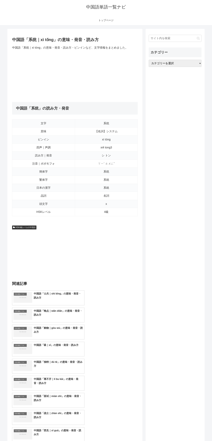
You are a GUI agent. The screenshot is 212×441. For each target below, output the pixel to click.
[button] (198, 38)
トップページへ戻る (166, 431)
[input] (175, 38)
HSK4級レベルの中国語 (24, 227)
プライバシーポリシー (191, 431)
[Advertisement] (75, 76)
